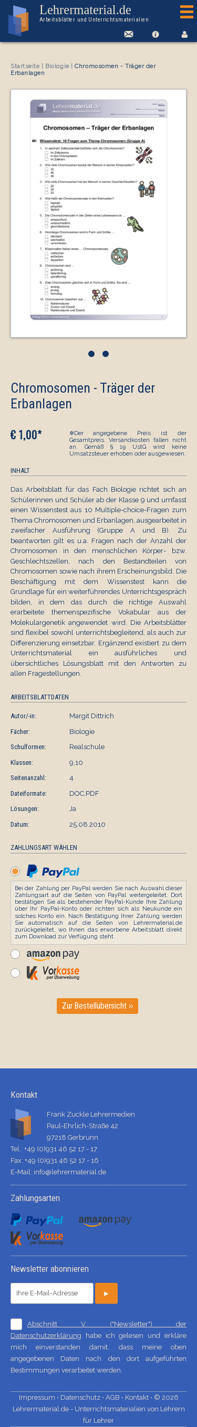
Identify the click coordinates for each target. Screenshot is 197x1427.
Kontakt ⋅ (139, 1397)
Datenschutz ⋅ (83, 1397)
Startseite (25, 66)
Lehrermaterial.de (96, 14)
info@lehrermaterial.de (70, 1172)
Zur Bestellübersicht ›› (97, 1006)
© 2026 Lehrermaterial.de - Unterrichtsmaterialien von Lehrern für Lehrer (99, 1408)
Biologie (57, 66)
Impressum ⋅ (39, 1397)
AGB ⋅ (115, 1397)
